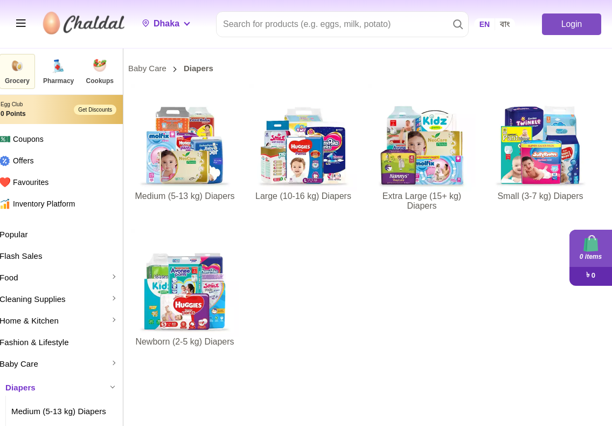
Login (571, 24)
